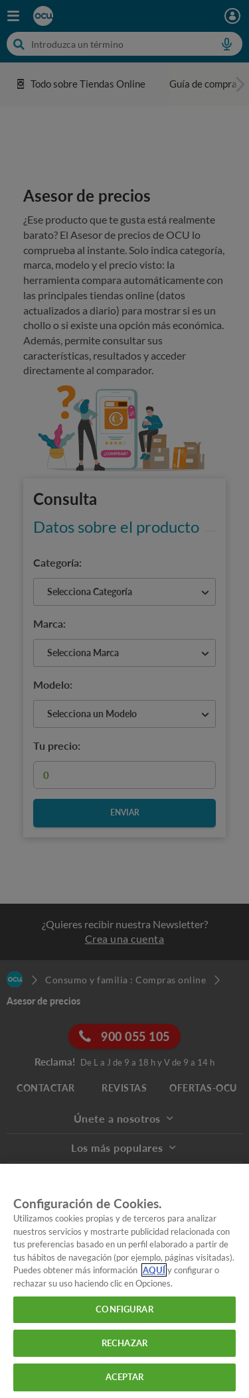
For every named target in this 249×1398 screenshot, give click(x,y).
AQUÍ (154, 1270)
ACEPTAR (125, 1376)
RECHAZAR (124, 1343)
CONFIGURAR (124, 1309)
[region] (124, 1281)
